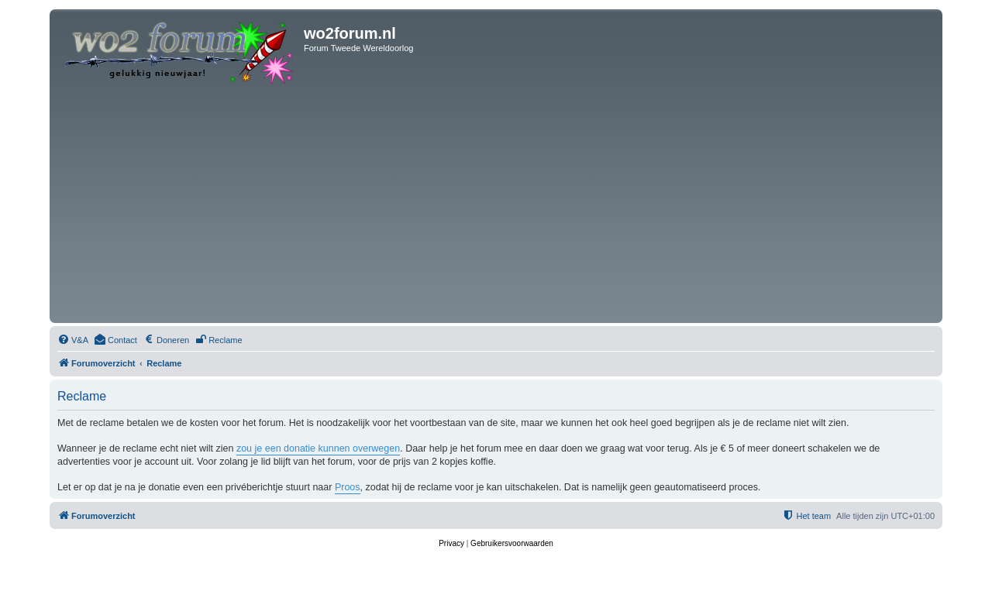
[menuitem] (72, 340)
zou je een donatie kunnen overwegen (318, 448)
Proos (347, 487)
